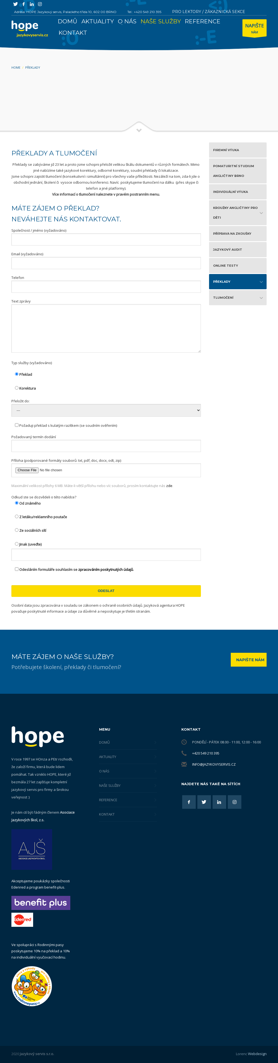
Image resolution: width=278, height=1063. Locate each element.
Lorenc (251, 1053)
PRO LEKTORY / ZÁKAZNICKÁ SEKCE (208, 11)
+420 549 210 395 (205, 753)
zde (169, 485)
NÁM (254, 29)
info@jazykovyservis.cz (214, 764)
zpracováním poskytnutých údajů (105, 569)
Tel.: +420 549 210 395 (144, 12)
